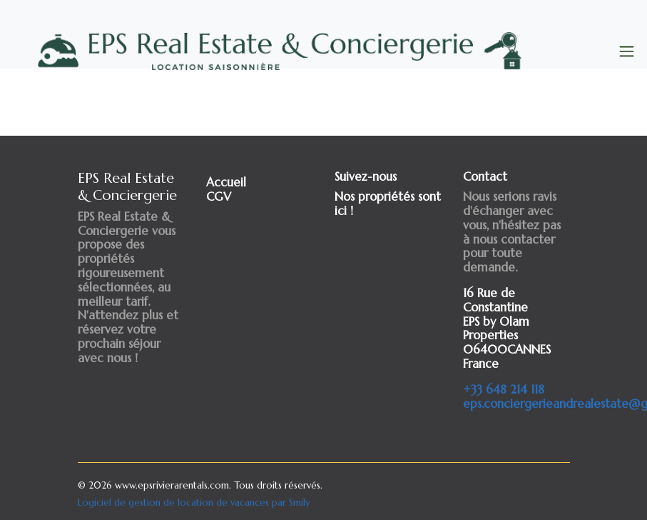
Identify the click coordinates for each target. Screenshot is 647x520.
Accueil (226, 182)
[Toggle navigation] (627, 52)
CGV (218, 196)
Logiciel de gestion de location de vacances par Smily (194, 502)
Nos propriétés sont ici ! (388, 204)
